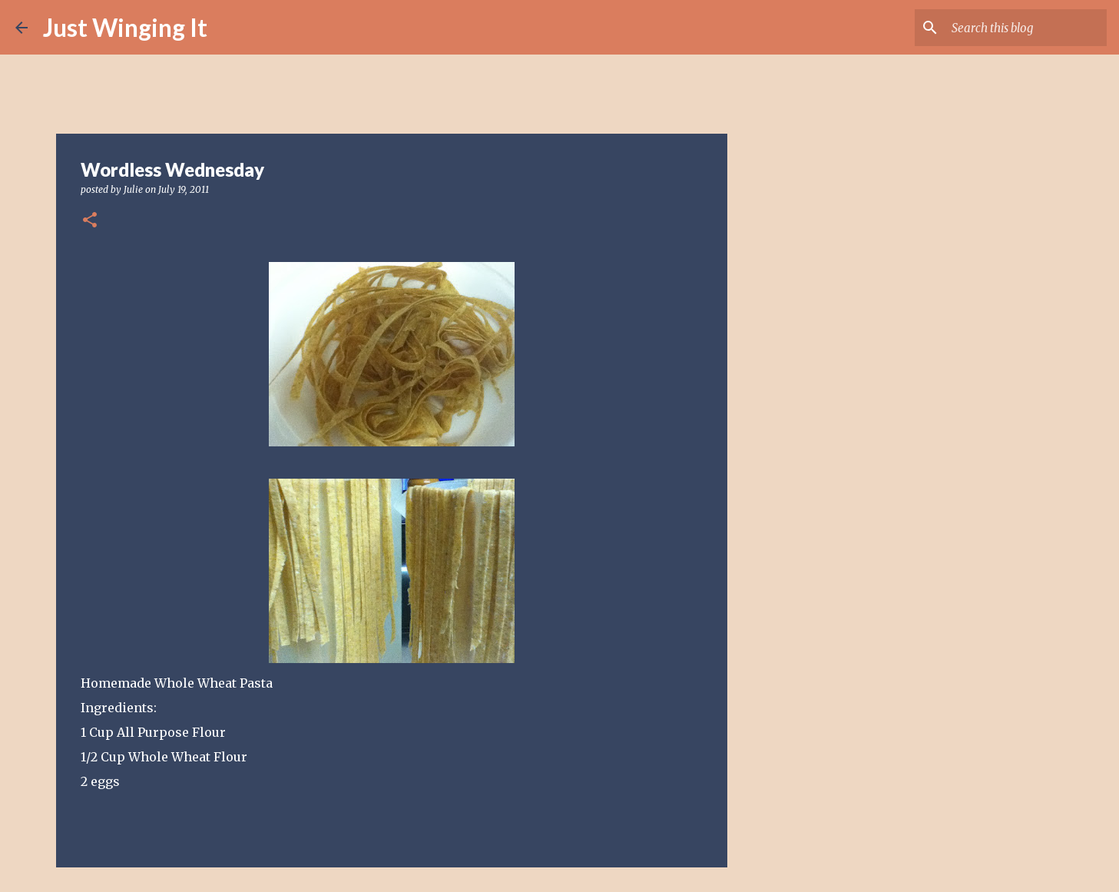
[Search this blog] (1026, 27)
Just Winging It (125, 27)
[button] (90, 221)
